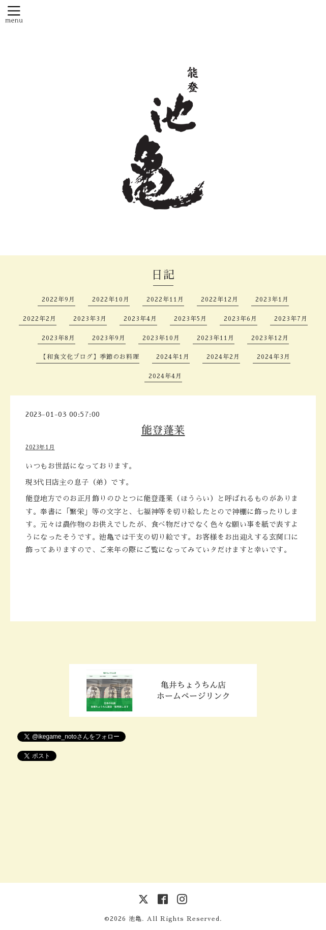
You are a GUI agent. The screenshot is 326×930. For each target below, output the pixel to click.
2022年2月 (39, 319)
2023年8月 (58, 338)
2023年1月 (272, 299)
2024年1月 (173, 357)
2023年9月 (109, 338)
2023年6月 (240, 319)
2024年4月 (165, 376)
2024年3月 (273, 357)
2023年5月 (190, 319)
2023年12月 (270, 338)
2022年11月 (165, 299)
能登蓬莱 (163, 430)
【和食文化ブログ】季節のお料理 (89, 357)
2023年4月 (140, 319)
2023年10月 (161, 338)
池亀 (135, 919)
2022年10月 (111, 299)
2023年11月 (215, 338)
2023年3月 (90, 319)
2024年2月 (223, 357)
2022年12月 (220, 299)
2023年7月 (291, 319)
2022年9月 (58, 299)
